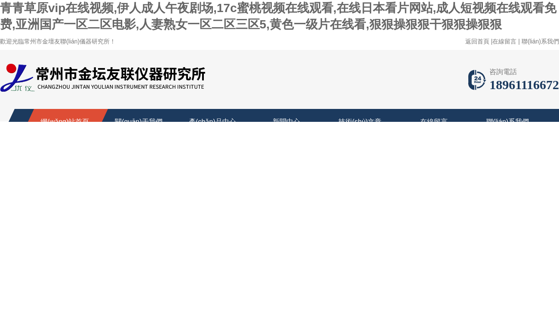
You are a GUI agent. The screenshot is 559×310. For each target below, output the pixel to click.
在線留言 (504, 41)
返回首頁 (477, 41)
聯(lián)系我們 (540, 41)
